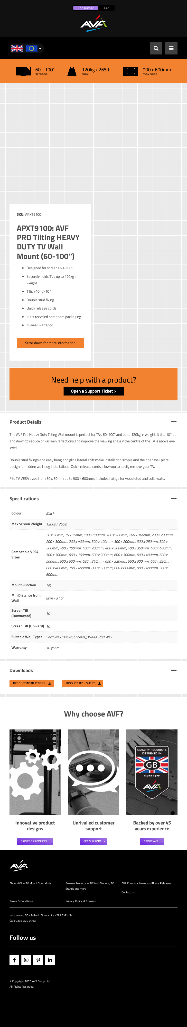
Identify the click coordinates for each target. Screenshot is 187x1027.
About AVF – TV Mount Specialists (30, 883)
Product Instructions (32, 683)
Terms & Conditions (21, 901)
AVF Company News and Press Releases (146, 883)
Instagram (26, 960)
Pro (106, 8)
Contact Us (128, 892)
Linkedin (50, 960)
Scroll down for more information (50, 343)
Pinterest (38, 960)
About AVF (151, 841)
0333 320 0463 (26, 920)
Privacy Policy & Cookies (80, 901)
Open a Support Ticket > (93, 391)
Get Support (92, 841)
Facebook (14, 960)
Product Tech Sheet (83, 683)
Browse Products (34, 841)
